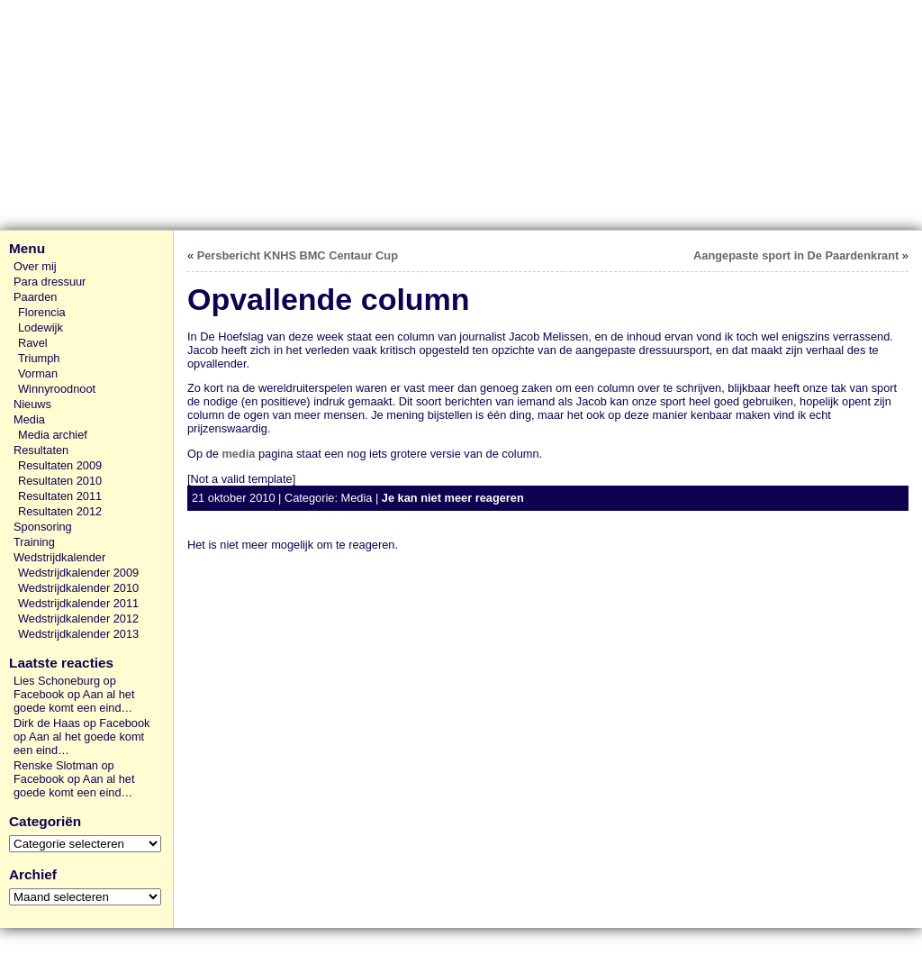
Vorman (38, 373)
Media (29, 419)
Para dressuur (50, 281)
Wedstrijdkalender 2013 (78, 634)
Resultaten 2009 (60, 465)
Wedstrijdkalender (59, 557)
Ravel (33, 343)
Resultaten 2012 (60, 511)
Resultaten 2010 (60, 480)
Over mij (35, 266)
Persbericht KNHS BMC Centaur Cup (297, 255)
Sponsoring (43, 526)
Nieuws (32, 404)
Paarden (35, 297)
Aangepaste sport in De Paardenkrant (796, 255)
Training (34, 542)
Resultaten (41, 450)
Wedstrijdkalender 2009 (78, 572)
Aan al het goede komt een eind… (74, 700)
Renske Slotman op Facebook (64, 772)
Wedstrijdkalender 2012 (78, 618)
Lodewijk (40, 327)
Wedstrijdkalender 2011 (78, 603)
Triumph (38, 358)
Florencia (42, 312)
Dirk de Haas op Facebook (82, 723)
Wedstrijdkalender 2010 (78, 588)
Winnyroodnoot (56, 389)
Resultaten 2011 (60, 496)
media (238, 453)
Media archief (52, 434)
